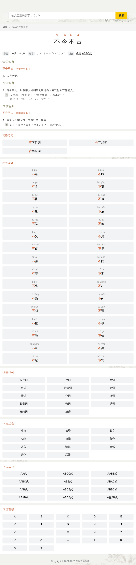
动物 (23, 438)
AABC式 (24, 481)
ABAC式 (87, 53)
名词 (23, 387)
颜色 (112, 438)
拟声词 (24, 379)
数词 (68, 403)
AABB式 (112, 473)
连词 (112, 395)
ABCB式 (68, 489)
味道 (68, 446)
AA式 (24, 473)
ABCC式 (68, 473)
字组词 (35, 142)
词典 (4, 27)
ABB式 (68, 481)
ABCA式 (68, 497)
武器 (68, 454)
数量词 (24, 403)
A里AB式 (112, 497)
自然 (112, 446)
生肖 (23, 430)
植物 (68, 438)
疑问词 (24, 411)
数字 (112, 430)
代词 (68, 379)
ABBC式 (112, 489)
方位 (23, 446)
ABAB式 (24, 497)
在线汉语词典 (83, 561)
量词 (23, 395)
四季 (68, 430)
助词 (112, 403)
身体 (23, 454)
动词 (112, 379)
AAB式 (24, 489)
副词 (112, 387)
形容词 (68, 387)
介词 (68, 395)
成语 (78, 53)
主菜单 (131, 5)
